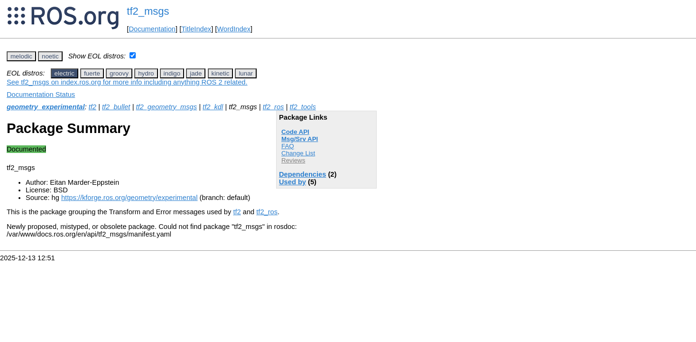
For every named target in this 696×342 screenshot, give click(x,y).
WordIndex (234, 29)
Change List (298, 153)
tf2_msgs (148, 11)
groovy (119, 73)
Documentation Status (41, 94)
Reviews (293, 160)
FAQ (287, 146)
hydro (146, 73)
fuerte (92, 73)
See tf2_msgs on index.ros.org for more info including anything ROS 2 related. (127, 82)
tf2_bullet (116, 107)
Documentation (152, 29)
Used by (292, 182)
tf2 (92, 107)
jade (196, 73)
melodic (21, 56)
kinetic (221, 73)
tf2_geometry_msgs (166, 107)
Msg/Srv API (299, 138)
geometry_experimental (46, 107)
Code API (295, 131)
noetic (50, 56)
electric (64, 73)
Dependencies (302, 174)
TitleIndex (196, 29)
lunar (246, 73)
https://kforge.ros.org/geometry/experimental (129, 197)
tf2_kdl (213, 107)
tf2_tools (302, 107)
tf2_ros (273, 107)
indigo (172, 73)
